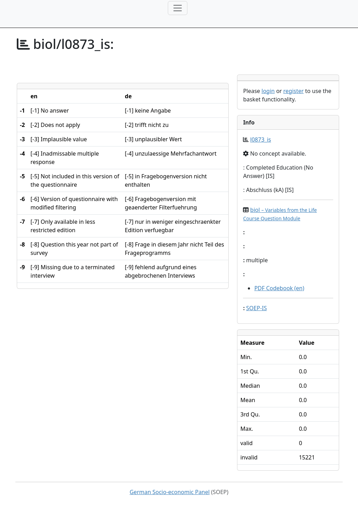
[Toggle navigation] (177, 8)
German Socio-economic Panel (170, 492)
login (268, 91)
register (293, 91)
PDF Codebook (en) (279, 288)
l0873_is (260, 139)
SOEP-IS (256, 308)
